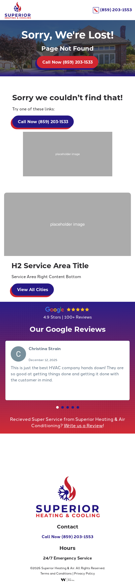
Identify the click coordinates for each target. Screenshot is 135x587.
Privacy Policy (84, 573)
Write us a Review (83, 425)
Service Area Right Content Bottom (46, 276)
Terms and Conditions (56, 573)
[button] (57, 407)
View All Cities (32, 289)
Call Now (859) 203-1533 (67, 62)
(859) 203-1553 (112, 9)
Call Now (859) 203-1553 (67, 536)
